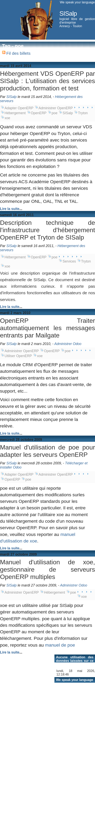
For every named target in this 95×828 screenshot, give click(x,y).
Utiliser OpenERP (18, 356)
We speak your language (77, 2)
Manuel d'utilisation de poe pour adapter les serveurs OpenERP (47, 451)
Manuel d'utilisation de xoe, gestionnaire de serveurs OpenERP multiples (47, 569)
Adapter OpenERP (19, 108)
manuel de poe (60, 645)
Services (69, 261)
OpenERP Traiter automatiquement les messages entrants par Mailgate (47, 328)
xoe (7, 118)
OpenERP (39, 113)
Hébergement (15, 113)
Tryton (83, 113)
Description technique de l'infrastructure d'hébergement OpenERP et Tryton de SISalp (47, 230)
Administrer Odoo (67, 344)
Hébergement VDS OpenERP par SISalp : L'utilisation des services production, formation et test (47, 81)
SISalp (68, 13)
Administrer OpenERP (56, 108)
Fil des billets (18, 53)
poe (54, 113)
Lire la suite (9, 209)
